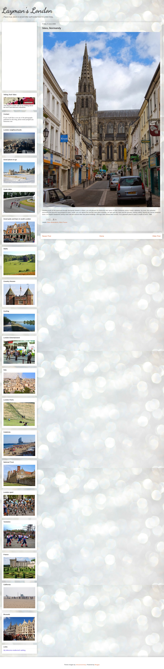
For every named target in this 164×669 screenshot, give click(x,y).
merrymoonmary (81, 664)
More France (63, 222)
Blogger (97, 664)
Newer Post (46, 236)
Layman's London (27, 10)
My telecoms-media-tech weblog (14, 650)
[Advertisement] (19, 56)
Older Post (156, 236)
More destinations (52, 222)
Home (101, 236)
